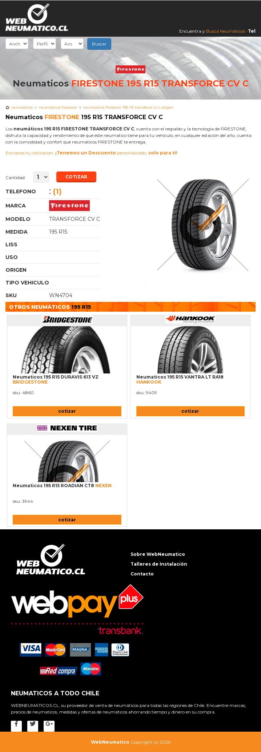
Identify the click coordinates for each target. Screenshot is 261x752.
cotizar (67, 411)
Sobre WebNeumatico (157, 554)
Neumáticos (22, 107)
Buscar (99, 44)
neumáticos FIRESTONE (58, 107)
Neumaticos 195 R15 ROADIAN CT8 (62, 485)
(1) (57, 191)
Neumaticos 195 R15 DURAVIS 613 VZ (56, 379)
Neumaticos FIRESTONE (74, 205)
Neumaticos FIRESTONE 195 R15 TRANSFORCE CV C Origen (128, 107)
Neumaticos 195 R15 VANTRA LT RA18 (180, 379)
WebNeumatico (110, 742)
